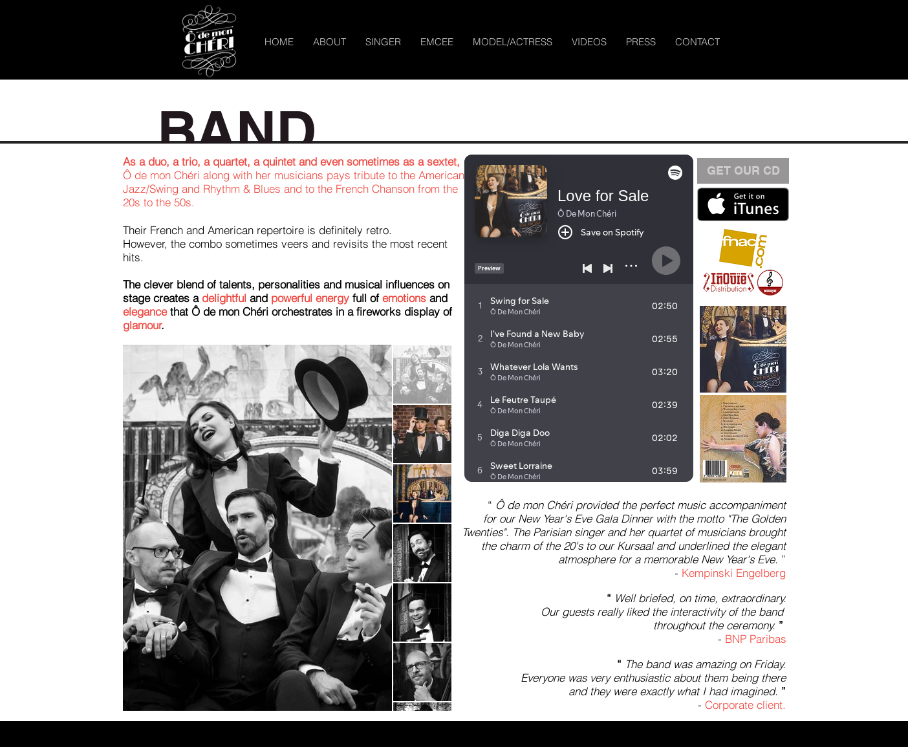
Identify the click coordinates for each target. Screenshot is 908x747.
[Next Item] (369, 527)
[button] (383, 41)
